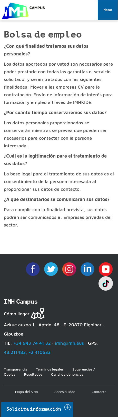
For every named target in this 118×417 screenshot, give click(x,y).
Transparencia (15, 369)
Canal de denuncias (67, 374)
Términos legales (50, 369)
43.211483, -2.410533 (27, 352)
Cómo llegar (17, 313)
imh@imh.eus (69, 343)
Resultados (33, 374)
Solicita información (33, 409)
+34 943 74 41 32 (32, 343)
